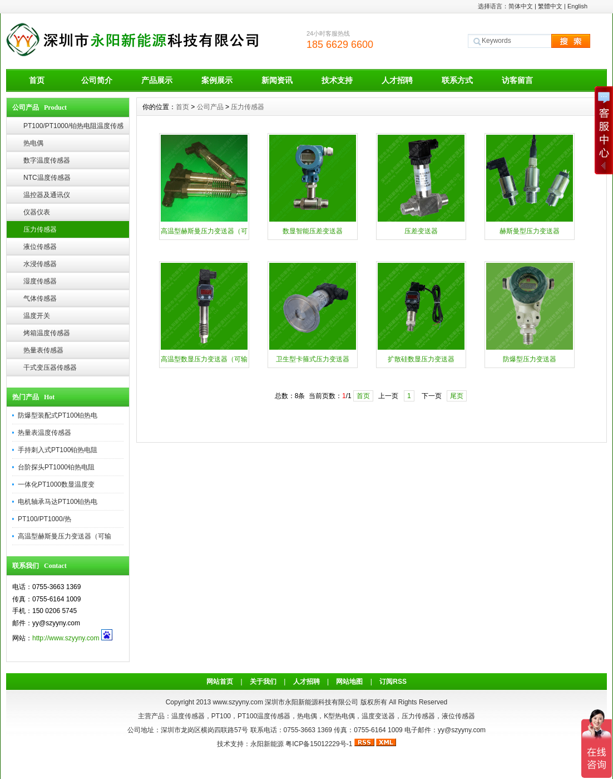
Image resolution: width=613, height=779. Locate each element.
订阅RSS (393, 681)
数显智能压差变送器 (313, 231)
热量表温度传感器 (44, 433)
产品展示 (156, 80)
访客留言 (517, 80)
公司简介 (96, 80)
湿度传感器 (40, 281)
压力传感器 (40, 229)
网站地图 (349, 681)
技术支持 (337, 80)
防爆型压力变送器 (529, 359)
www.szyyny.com (237, 702)
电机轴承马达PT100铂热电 (57, 502)
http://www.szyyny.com (65, 638)
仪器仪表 (36, 212)
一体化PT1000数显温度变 (56, 484)
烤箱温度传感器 (46, 333)
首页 (37, 80)
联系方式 (457, 80)
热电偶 (33, 143)
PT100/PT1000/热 (44, 519)
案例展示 (217, 80)
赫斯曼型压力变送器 (530, 231)
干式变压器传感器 (50, 367)
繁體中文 (550, 6)
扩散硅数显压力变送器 (421, 359)
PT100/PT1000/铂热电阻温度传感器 (73, 128)
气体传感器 (40, 298)
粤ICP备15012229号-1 (318, 744)
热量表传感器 (43, 350)
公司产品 (210, 107)
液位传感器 (40, 247)
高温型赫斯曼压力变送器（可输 (64, 536)
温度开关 (36, 316)
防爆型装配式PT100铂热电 (57, 415)
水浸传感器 (40, 264)
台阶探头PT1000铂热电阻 (56, 467)
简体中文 (520, 6)
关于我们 (263, 681)
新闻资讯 (277, 80)
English (577, 6)
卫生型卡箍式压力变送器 (312, 359)
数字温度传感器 (46, 160)
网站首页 (219, 681)
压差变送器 (421, 231)
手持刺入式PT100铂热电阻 (57, 450)
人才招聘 (397, 80)
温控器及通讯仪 (46, 195)
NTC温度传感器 (47, 178)
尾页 (456, 396)
